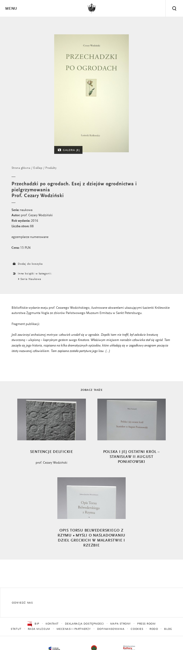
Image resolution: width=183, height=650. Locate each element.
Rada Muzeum (39, 629)
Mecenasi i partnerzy (74, 629)
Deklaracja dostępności (84, 623)
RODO (153, 629)
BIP (33, 624)
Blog (168, 629)
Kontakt (52, 623)
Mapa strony (120, 623)
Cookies (137, 629)
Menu (11, 9)
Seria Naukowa (30, 279)
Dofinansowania (111, 629)
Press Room (146, 623)
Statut (16, 629)
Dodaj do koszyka (27, 264)
